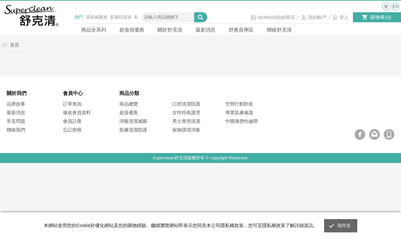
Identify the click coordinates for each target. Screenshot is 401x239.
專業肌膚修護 (239, 112)
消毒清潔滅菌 (133, 121)
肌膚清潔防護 (133, 129)
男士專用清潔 (186, 121)
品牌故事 (16, 104)
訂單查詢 (72, 104)
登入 (344, 17)
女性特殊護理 (186, 112)
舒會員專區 (241, 30)
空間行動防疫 (239, 104)
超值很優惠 (131, 30)
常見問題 (16, 121)
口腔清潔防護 (186, 104)
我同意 (344, 225)
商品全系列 (93, 30)
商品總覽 (128, 104)
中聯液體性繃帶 (241, 121)
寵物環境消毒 (186, 129)
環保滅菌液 (96, 17)
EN (395, 6)
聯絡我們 (16, 129)
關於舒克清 (169, 30)
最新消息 (205, 30)
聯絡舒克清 (279, 30)
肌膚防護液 (121, 17)
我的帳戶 (317, 17)
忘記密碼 (72, 129)
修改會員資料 (77, 112)
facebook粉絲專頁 (276, 17)
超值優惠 (128, 112)
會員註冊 (72, 121)
